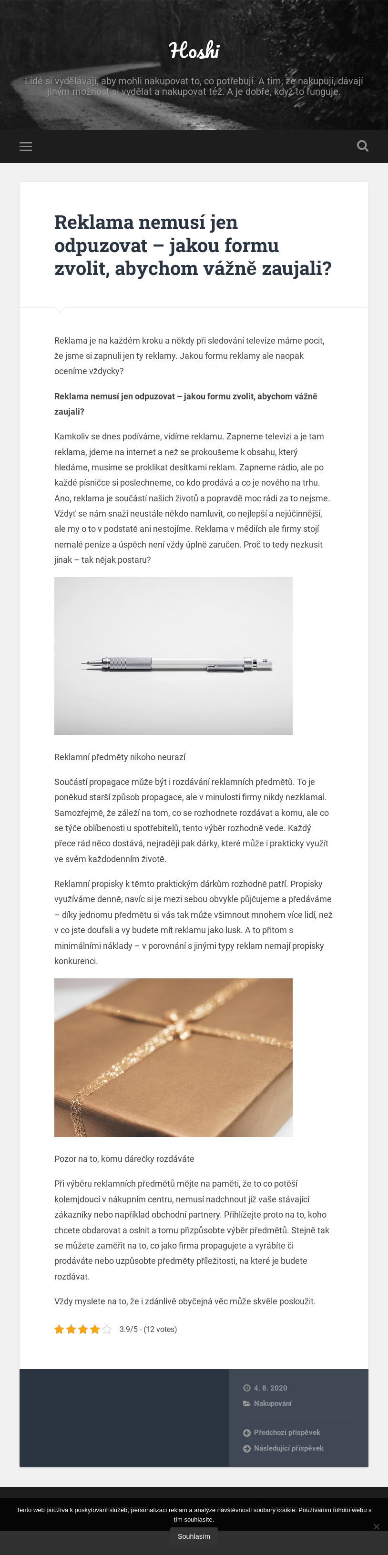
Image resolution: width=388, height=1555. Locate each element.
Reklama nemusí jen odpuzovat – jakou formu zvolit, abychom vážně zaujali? (170, 257)
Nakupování (273, 1427)
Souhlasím (194, 1536)
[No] (376, 1526)
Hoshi (194, 50)
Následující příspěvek (288, 1472)
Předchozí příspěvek (287, 1457)
